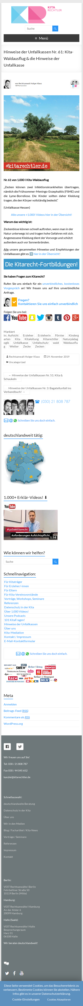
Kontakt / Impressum (17, 636)
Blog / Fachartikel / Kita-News (21, 830)
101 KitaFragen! (14, 620)
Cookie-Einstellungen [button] (26, 999)
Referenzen (11, 603)
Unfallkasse (20, 342)
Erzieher (28, 335)
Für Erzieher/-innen (16, 586)
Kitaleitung (32, 339)
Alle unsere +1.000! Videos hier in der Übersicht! (41, 214)
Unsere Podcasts (15, 615)
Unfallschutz (40, 342)
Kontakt (8, 856)
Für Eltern (10, 590)
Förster (59, 335)
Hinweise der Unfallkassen (21, 624)
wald (56, 342)
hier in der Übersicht (46, 254)
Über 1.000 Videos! (16, 611)
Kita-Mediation (14, 632)
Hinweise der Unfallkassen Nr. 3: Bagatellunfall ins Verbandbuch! (37, 389)
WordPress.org (13, 723)
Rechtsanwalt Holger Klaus (24, 356)
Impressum (10, 850)
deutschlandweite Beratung (19, 803)
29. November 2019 (58, 356)
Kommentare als (17, 717)
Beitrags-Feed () (16, 711)
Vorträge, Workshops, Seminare (24, 598)
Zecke (27, 346)
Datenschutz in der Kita (19, 607)
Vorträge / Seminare (15, 836)
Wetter (14, 346)
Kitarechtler (50, 339)
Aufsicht (13, 335)
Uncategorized (17, 362)
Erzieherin (44, 335)
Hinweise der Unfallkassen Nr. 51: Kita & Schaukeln (33, 377)
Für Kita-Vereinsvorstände (21, 594)
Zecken (39, 346)
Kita (17, 339)
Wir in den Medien (14, 823)
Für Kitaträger (13, 581)
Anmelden (10, 704)
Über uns (10, 628)
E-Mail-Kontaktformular (19, 641)
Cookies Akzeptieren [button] (59, 999)
